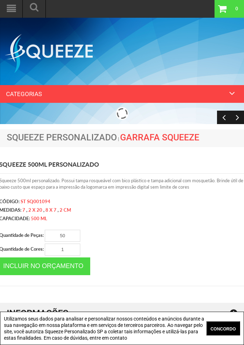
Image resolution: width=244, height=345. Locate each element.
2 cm (65, 210)
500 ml (39, 218)
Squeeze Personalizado (62, 137)
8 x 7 (50, 210)
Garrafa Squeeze (159, 137)
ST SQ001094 (35, 201)
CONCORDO (223, 329)
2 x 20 (35, 210)
